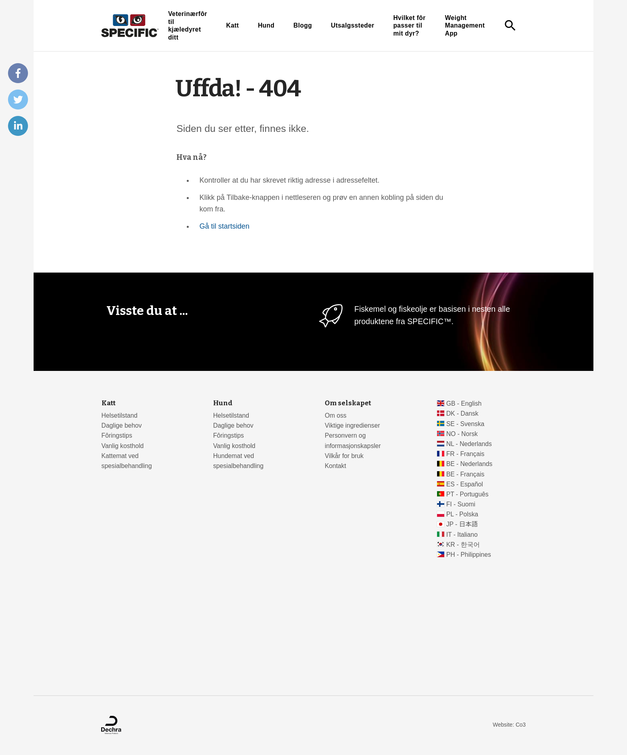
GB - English (463, 403)
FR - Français (465, 453)
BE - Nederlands (469, 463)
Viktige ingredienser (352, 425)
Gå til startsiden (225, 226)
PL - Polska (462, 514)
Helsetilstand (120, 415)
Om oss (335, 415)
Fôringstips (117, 435)
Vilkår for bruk (344, 455)
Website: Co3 (509, 725)
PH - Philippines (468, 554)
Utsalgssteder (352, 25)
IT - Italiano (462, 534)
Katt (232, 25)
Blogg (303, 25)
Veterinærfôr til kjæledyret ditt (187, 25)
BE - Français (465, 474)
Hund (266, 25)
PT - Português (467, 494)
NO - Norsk (462, 433)
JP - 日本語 (462, 524)
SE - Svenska (465, 423)
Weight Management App (465, 25)
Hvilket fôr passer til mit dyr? (409, 25)
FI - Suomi (460, 504)
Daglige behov (122, 425)
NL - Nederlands (469, 443)
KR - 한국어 (463, 544)
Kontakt (335, 465)
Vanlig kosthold (123, 445)
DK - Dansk (462, 413)
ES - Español (464, 484)
